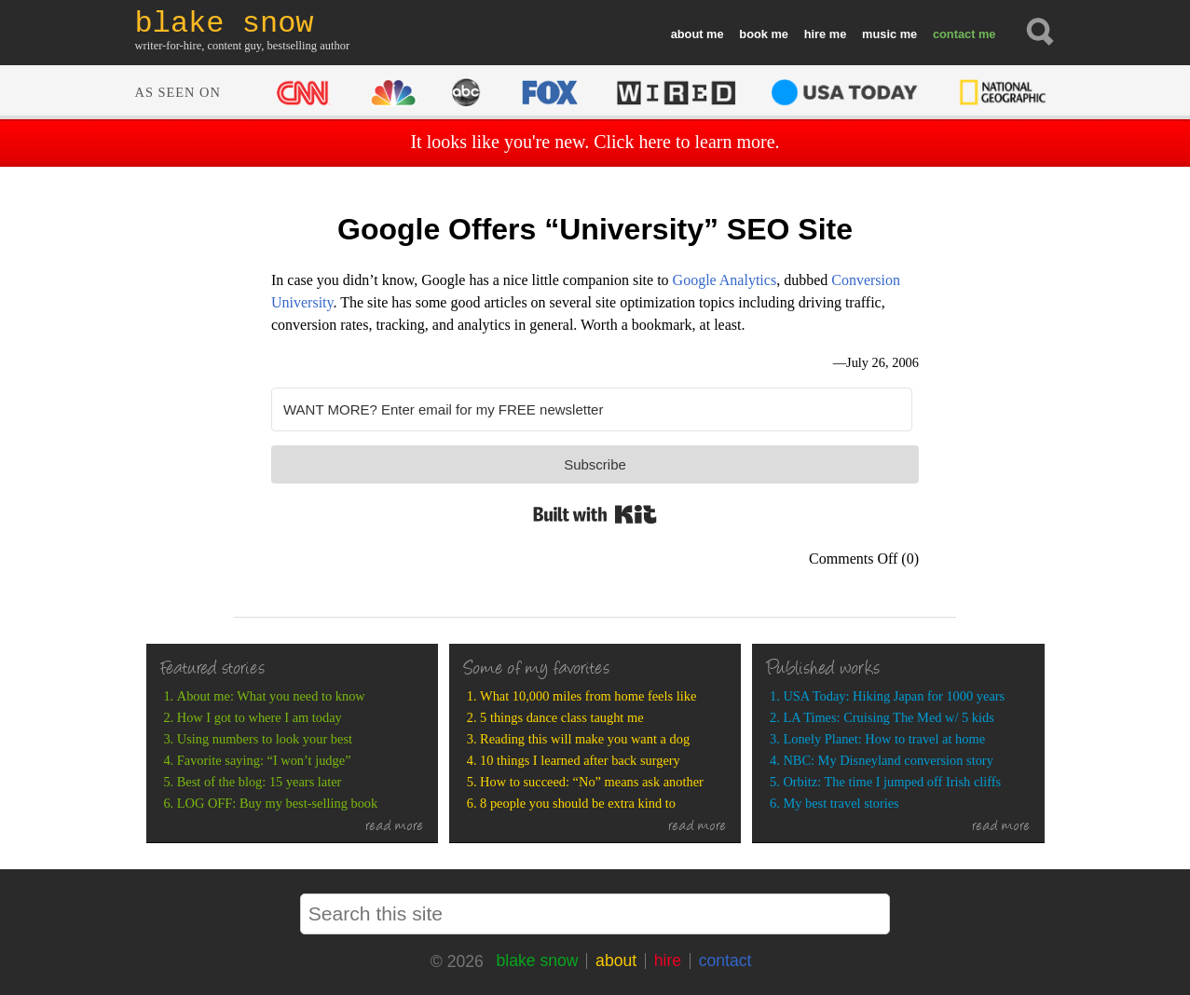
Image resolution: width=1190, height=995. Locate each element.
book (753, 34)
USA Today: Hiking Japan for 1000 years (894, 695)
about (687, 34)
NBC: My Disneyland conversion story (887, 760)
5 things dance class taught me (561, 717)
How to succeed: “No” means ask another (592, 781)
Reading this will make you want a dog (585, 738)
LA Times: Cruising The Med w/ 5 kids (888, 717)
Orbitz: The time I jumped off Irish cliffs (892, 781)
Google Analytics (725, 280)
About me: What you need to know (271, 695)
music (879, 34)
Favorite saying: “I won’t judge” (264, 760)
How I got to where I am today (259, 717)
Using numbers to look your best (264, 738)
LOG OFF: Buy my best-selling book (277, 803)
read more (394, 827)
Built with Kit (595, 514)
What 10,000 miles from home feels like (588, 695)
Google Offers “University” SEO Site (595, 229)
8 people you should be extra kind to (578, 803)
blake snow (537, 960)
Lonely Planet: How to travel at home (884, 738)
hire (815, 34)
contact (954, 34)
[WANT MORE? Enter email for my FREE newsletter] (591, 409)
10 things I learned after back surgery (580, 760)
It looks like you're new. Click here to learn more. (594, 141)
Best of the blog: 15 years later (259, 781)
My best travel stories (840, 803)
